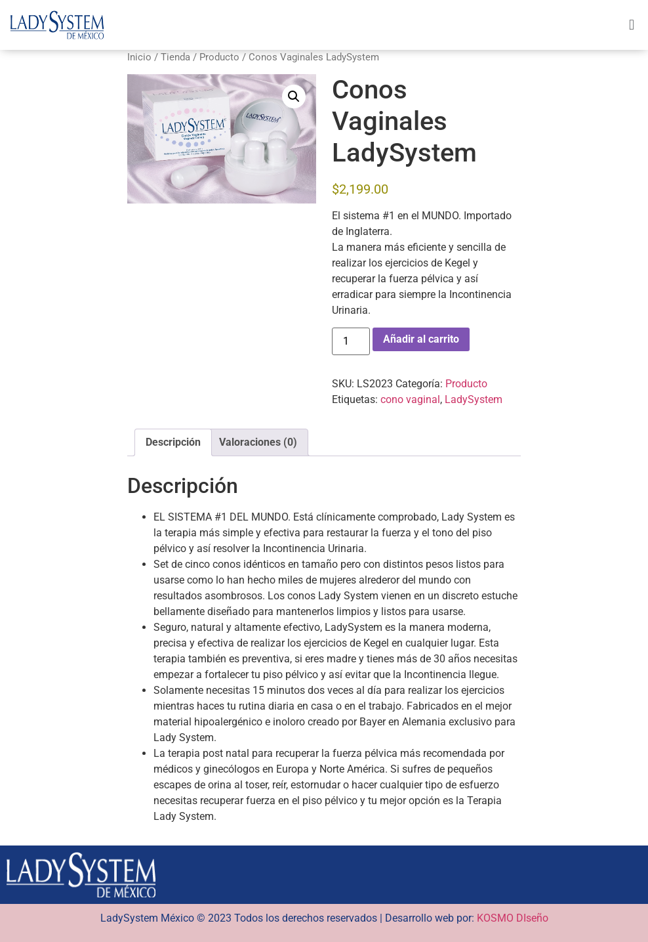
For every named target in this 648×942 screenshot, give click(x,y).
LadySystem (473, 399)
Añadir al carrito (421, 339)
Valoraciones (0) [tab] (258, 442)
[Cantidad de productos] (351, 341)
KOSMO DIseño (512, 918)
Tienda (175, 57)
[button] (631, 24)
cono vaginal (410, 399)
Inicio (139, 57)
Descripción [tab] (173, 442)
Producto (219, 57)
